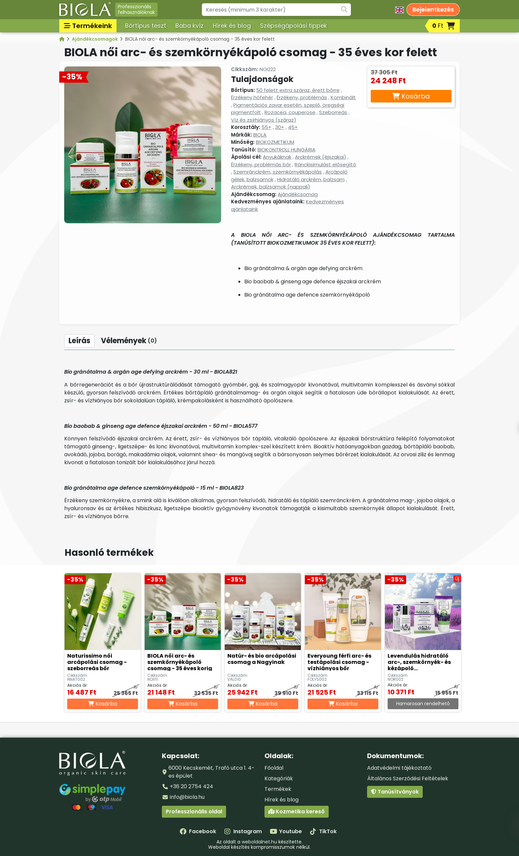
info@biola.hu (187, 797)
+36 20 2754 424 (191, 786)
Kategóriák (278, 778)
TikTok (323, 831)
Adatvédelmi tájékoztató (399, 768)
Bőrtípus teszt (145, 25)
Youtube (286, 831)
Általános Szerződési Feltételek (407, 778)
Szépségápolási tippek (293, 25)
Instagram (243, 831)
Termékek (277, 789)
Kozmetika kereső (296, 811)
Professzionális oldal (194, 811)
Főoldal (273, 768)
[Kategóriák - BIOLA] (62, 39)
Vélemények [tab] (129, 341)
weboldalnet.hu (259, 842)
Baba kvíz (189, 25)
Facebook (198, 831)
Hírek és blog (232, 25)
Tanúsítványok (395, 791)
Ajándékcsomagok (95, 39)
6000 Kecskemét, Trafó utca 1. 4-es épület (211, 772)
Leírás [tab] (79, 341)
